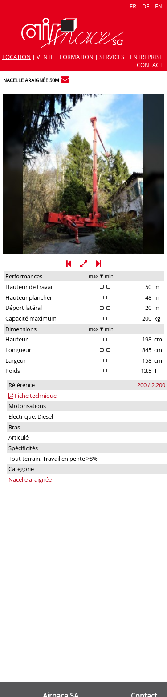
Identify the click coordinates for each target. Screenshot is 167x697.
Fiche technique (32, 396)
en (159, 6)
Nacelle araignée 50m (31, 80)
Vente (45, 57)
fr (133, 6)
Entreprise (146, 57)
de (145, 6)
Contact (150, 65)
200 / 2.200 (151, 385)
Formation (77, 57)
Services (111, 57)
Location (16, 57)
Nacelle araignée (30, 479)
